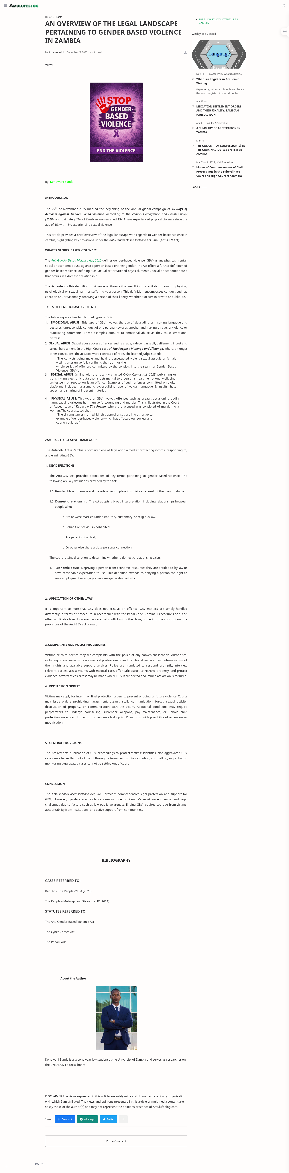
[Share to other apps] (129, 1120)
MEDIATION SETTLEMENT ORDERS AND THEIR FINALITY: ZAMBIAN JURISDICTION (224, 112)
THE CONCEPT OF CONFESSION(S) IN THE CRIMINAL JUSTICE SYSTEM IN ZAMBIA (226, 151)
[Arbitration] (228, 124)
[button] (282, 5)
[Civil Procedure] (231, 163)
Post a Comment (122, 1142)
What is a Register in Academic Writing (223, 82)
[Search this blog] (75, 5)
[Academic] (223, 75)
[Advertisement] (224, 256)
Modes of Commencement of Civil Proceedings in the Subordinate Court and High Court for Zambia (225, 173)
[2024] (218, 124)
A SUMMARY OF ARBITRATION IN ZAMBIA (224, 131)
